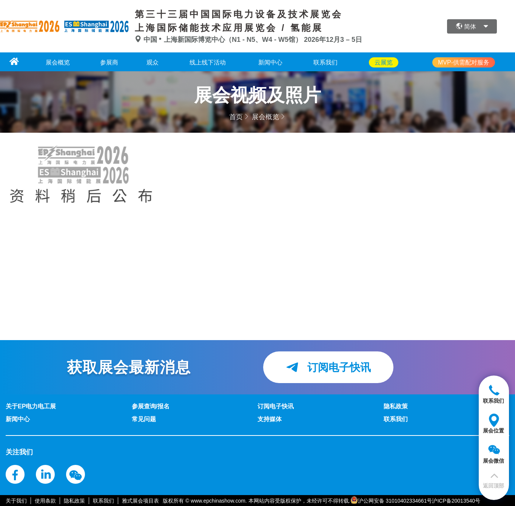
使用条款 (45, 500)
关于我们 (16, 500)
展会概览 (51, 62)
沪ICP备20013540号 (456, 500)
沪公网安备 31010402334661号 (395, 500)
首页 (236, 116)
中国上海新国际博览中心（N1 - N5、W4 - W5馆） (219, 39)
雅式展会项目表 (140, 500)
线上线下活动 (214, 62)
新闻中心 (280, 62)
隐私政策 (74, 500)
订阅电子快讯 (328, 366)
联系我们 (340, 62)
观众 (154, 62)
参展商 (106, 62)
